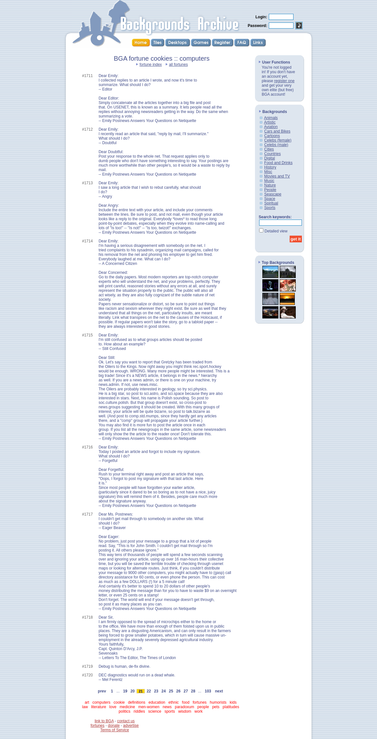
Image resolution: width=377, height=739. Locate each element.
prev (102, 691)
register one (284, 81)
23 (156, 691)
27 (185, 691)
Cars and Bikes (277, 131)
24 (163, 691)
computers (101, 702)
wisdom (184, 711)
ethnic (174, 702)
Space (269, 198)
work (199, 711)
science (154, 711)
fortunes (199, 702)
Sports (270, 207)
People (270, 189)
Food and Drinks (278, 163)
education (156, 702)
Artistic (270, 122)
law (85, 707)
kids (233, 702)
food (185, 702)
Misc (268, 172)
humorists (218, 702)
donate (114, 725)
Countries (272, 154)
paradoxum (184, 707)
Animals (271, 118)
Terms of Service (114, 730)
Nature (270, 185)
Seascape (272, 194)
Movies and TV (277, 176)
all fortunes (178, 64)
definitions (136, 702)
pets (216, 707)
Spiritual (271, 203)
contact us (126, 721)
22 (148, 691)
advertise (131, 725)
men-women (148, 707)
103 (208, 691)
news (166, 707)
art (87, 702)
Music (269, 180)
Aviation (270, 127)
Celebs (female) (278, 140)
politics (124, 711)
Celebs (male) (276, 145)
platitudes (231, 707)
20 (132, 691)
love (112, 707)
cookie (119, 702)
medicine (127, 707)
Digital (269, 158)
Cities (269, 149)
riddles (139, 711)
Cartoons (272, 136)
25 (171, 691)
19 (125, 691)
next (219, 691)
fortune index (150, 64)
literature (98, 707)
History (270, 167)
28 (193, 691)
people (203, 707)
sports (169, 711)
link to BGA (104, 721)
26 (178, 691)
